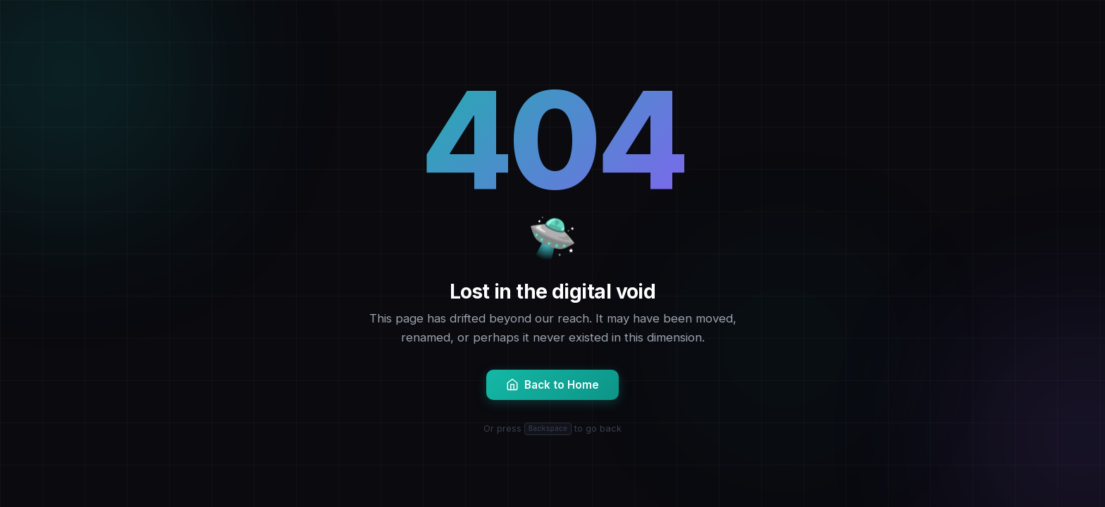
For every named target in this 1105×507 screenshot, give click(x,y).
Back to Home (552, 385)
